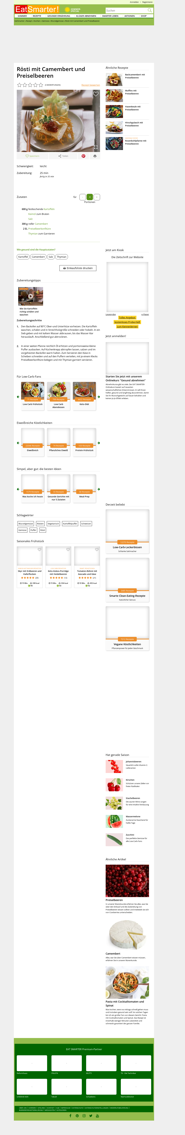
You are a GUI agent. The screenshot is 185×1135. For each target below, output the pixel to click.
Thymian (33, 233)
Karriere (32, 1108)
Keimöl (32, 214)
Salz (30, 218)
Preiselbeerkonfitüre (39, 228)
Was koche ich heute (32, 496)
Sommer (22, 16)
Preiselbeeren (114, 900)
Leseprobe (111, 314)
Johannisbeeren (133, 761)
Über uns (23, 1108)
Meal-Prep (84, 496)
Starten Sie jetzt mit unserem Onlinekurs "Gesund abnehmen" (127, 362)
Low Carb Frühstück (32, 404)
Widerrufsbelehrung (119, 1108)
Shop (144, 16)
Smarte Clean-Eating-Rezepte (127, 595)
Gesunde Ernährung (58, 16)
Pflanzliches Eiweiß (58, 450)
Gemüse (22, 530)
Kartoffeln (49, 209)
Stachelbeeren (133, 798)
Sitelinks (41, 1108)
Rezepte (37, 16)
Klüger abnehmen (86, 16)
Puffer (33, 530)
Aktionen (129, 16)
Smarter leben (110, 16)
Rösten (40, 523)
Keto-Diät (84, 404)
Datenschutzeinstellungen (96, 1108)
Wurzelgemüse (25, 523)
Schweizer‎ (86, 523)
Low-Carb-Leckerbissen (127, 547)
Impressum (65, 1108)
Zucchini (130, 834)
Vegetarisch (53, 523)
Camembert (41, 223)
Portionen (89, 202)
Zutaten (22, 197)
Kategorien (61, 1110)
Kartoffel (23, 256)
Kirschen (130, 779)
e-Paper (145, 314)
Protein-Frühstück (84, 450)
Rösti (42, 530)
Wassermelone (133, 816)
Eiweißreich (32, 450)
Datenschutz (77, 1108)
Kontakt (50, 1108)
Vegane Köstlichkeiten (127, 644)
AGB (57, 1108)
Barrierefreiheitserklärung (31, 1110)
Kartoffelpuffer (70, 523)
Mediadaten (50, 1110)
